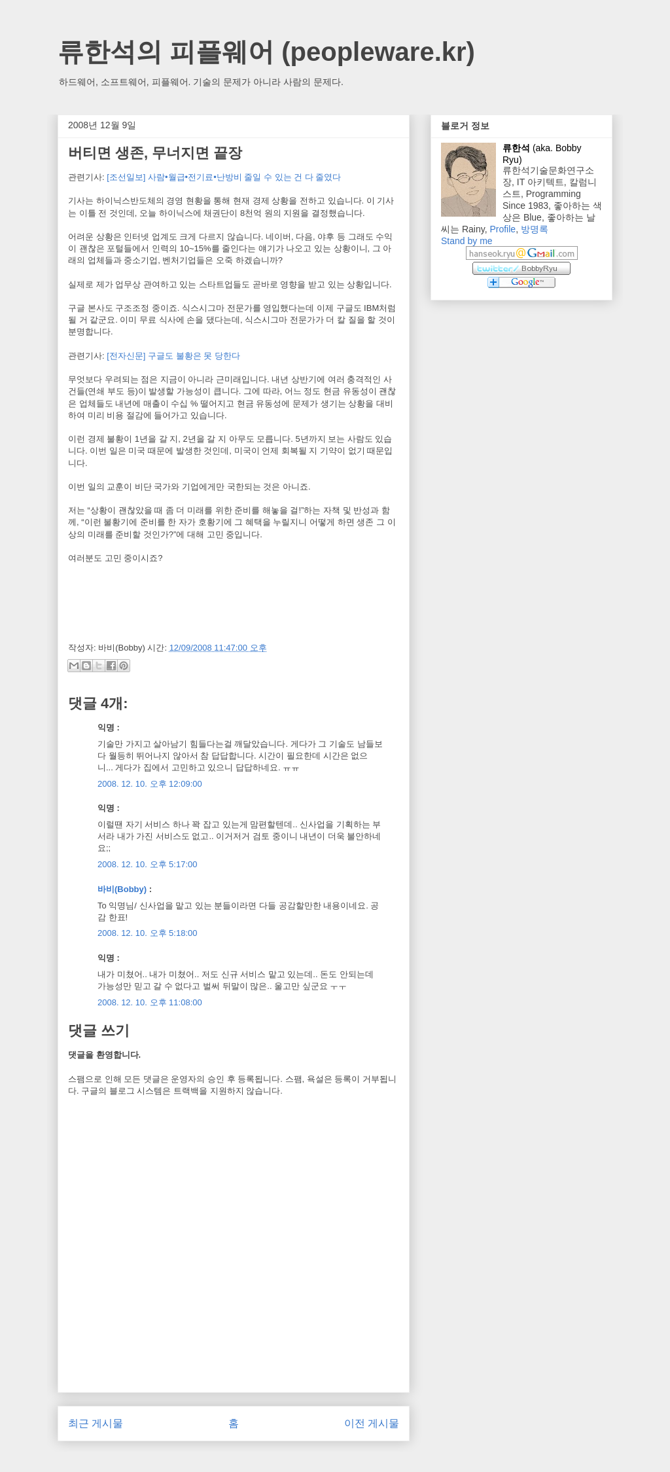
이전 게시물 (371, 1423)
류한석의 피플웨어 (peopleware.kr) (266, 51)
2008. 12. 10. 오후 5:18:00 (147, 933)
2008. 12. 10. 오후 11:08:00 (149, 1002)
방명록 (534, 229)
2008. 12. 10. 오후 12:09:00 (149, 784)
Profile (502, 229)
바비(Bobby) (122, 889)
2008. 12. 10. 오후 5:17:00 (147, 864)
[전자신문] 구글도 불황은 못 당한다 (173, 356)
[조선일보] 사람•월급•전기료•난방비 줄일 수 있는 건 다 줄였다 (224, 177)
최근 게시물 (95, 1423)
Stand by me (467, 241)
